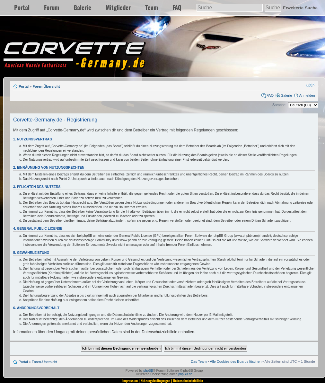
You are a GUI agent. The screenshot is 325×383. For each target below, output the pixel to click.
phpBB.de (185, 374)
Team (151, 7)
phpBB (148, 370)
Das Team (198, 361)
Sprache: (279, 105)
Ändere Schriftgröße (310, 85)
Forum (51, 7)
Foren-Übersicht (46, 86)
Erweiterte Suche (300, 7)
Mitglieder (118, 7)
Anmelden (307, 95)
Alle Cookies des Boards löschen (235, 361)
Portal (22, 7)
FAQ (176, 7)
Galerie (82, 7)
